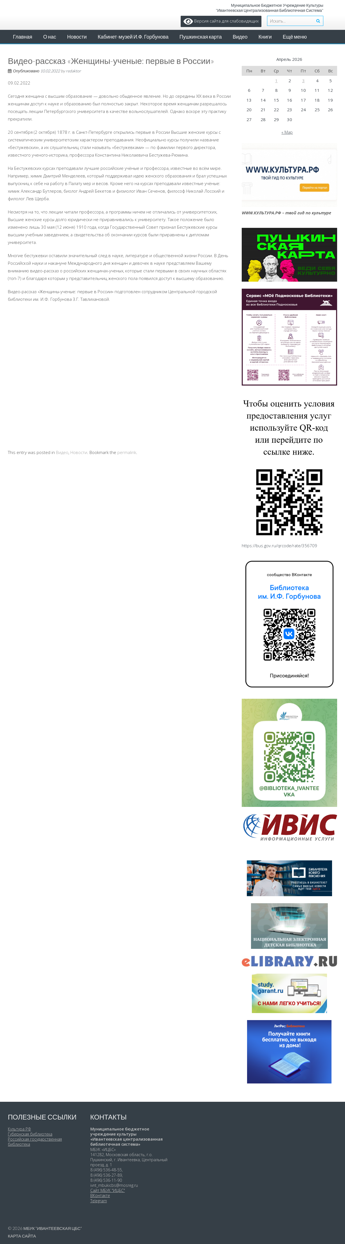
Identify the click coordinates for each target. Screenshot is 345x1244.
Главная (22, 37)
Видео (240, 37)
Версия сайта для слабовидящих (221, 21)
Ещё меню (295, 37)
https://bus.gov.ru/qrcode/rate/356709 (279, 545)
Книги (265, 37)
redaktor (73, 70)
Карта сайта (22, 1235)
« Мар (287, 132)
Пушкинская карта (201, 37)
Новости (77, 37)
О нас (49, 37)
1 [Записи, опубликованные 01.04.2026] (276, 80)
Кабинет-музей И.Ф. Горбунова (133, 37)
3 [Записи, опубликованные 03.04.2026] (303, 80)
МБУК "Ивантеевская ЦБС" (52, 1228)
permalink (126, 452)
